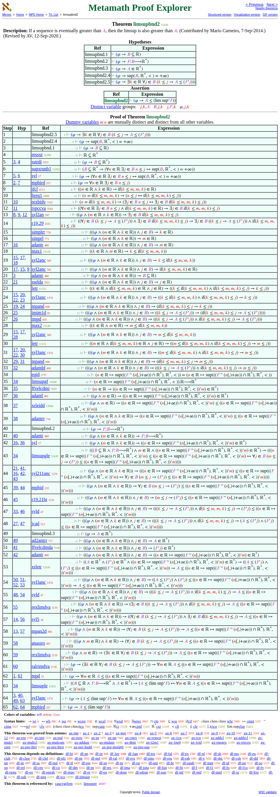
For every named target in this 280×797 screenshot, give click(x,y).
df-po (242, 763)
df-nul (53, 763)
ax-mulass (107, 742)
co (82, 726)
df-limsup (82, 777)
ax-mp (74, 733)
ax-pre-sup (141, 747)
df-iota (144, 767)
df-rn (90, 767)
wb (48, 721)
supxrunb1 (41, 168)
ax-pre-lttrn (55, 747)
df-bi (69, 753)
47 (22, 523)
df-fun (162, 767)
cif (190, 721)
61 (20, 675)
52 (15, 584)
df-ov (29, 772)
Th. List (53, 14)
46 (22, 511)
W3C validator (268, 792)
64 (22, 706)
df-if (69, 763)
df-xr (235, 772)
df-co (56, 767)
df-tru (151, 753)
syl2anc (39, 260)
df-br (170, 763)
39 (15, 487)
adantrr (38, 418)
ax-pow (77, 737)
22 (15, 299)
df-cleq (24, 758)
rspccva (39, 208)
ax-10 (231, 733)
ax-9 (214, 733)
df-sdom (142, 772)
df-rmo (149, 758)
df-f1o (243, 767)
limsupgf (40, 381)
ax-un (112, 737)
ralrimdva (41, 666)
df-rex (130, 758)
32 (15, 367)
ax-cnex (131, 737)
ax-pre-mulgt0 (112, 747)
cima (7, 726)
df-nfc (61, 758)
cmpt (250, 721)
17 (22, 257)
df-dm (73, 767)
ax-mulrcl (30, 742)
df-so (259, 763)
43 (15, 478)
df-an (84, 753)
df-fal (168, 753)
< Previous (254, 4)
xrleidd (38, 405)
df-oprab (48, 772)
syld (35, 511)
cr (117, 726)
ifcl (35, 189)
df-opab (188, 763)
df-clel (43, 758)
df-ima (125, 767)
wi (34, 721)
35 (15, 388)
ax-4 (138, 733)
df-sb (217, 753)
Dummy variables (82, 122)
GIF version (270, 14)
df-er (86, 772)
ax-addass (82, 742)
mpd (36, 675)
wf (28, 726)
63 (22, 700)
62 (15, 706)
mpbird (38, 182)
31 (22, 361)
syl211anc (41, 473)
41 (22, 468)
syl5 (35, 619)
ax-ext (21, 737)
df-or (99, 753)
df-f (194, 767)
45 (15, 499)
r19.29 (38, 223)
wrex (137, 721)
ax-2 (97, 733)
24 (22, 306)
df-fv (260, 767)
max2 (37, 325)
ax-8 (199, 733)
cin (156, 721)
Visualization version (247, 14)
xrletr (37, 566)
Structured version (219, 14)
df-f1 (210, 767)
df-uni (153, 763)
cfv (41, 726)
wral (119, 721)
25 (15, 312)
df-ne (78, 758)
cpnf (138, 726)
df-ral (113, 758)
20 (22, 294)
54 (22, 594)
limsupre (90, 783)
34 (15, 381)
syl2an (38, 214)
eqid (36, 374)
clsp (242, 726)
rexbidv (39, 201)
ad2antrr (39, 540)
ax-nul (58, 737)
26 (15, 319)
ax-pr (95, 737)
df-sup (161, 772)
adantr (37, 244)
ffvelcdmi (41, 388)
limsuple (40, 685)
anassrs (38, 643)
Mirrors (6, 14)
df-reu (167, 758)
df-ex (185, 753)
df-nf (201, 753)
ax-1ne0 (175, 742)
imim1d (39, 312)
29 (15, 361)
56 (22, 619)
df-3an (133, 753)
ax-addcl (217, 737)
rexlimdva (41, 607)
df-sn (103, 763)
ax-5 (153, 733)
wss (174, 721)
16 (15, 244)
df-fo (226, 767)
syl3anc (39, 297)
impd (36, 319)
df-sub (21, 777)
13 (15, 631)
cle (195, 726)
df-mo (234, 753)
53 (22, 584)
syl (34, 175)
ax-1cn (176, 737)
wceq (81, 721)
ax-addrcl (241, 737)
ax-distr (130, 742)
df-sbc (218, 758)
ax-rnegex (219, 742)
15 (15, 257)
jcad (35, 523)
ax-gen (121, 733)
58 (15, 643)
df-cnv (38, 767)
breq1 (37, 195)
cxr (158, 726)
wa (64, 721)
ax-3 (108, 733)
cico (214, 726)
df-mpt (208, 763)
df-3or (115, 753)
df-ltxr (254, 772)
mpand (38, 306)
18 (15, 262)
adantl (37, 395)
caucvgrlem (64, 783)
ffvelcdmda (42, 547)
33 (15, 511)
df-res (107, 767)
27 (15, 523)
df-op (136, 763)
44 (22, 487)
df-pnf (197, 772)
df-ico (60, 777)
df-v (201, 758)
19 (15, 306)
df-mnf (217, 772)
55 (15, 607)
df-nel (95, 758)
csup (101, 726)
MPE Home (36, 14)
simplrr (38, 231)
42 (22, 473)
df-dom (121, 772)
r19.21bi (39, 499)
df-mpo (68, 772)
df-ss (36, 763)
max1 (37, 251)
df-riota (10, 772)
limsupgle (41, 455)
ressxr (37, 154)
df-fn (179, 767)
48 (15, 594)
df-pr (119, 763)
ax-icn (196, 737)
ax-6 (168, 733)
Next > (272, 4)
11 (15, 208)
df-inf (179, 772)
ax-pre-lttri (28, 747)
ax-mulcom (55, 742)
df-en (103, 772)
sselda (37, 281)
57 (22, 631)
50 (15, 579)
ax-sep (39, 737)
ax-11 (248, 733)
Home (20, 14)
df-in (20, 763)
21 (15, 281)
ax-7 (183, 733)
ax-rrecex (243, 742)
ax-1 (86, 733)
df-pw (86, 763)
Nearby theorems (266, 8)
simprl (38, 238)
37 (15, 405)
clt (177, 726)
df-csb (236, 758)
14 (15, 619)
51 (22, 579)
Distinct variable (106, 106)
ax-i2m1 (152, 742)
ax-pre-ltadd (83, 747)
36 (15, 395)
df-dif (254, 758)
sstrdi (37, 161)
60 (15, 666)
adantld (38, 367)
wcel (102, 721)
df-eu (252, 753)
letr (35, 288)
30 (22, 355)
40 (15, 435)
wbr (230, 721)
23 (22, 299)
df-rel (21, 767)
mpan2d (39, 631)
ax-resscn (154, 737)
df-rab (185, 758)
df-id (225, 763)
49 (15, 540)
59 (15, 654)
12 (24, 214)
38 (15, 418)
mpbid (38, 487)
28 (15, 337)
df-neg (41, 777)
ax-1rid (196, 742)
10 (15, 201)
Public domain (151, 792)
